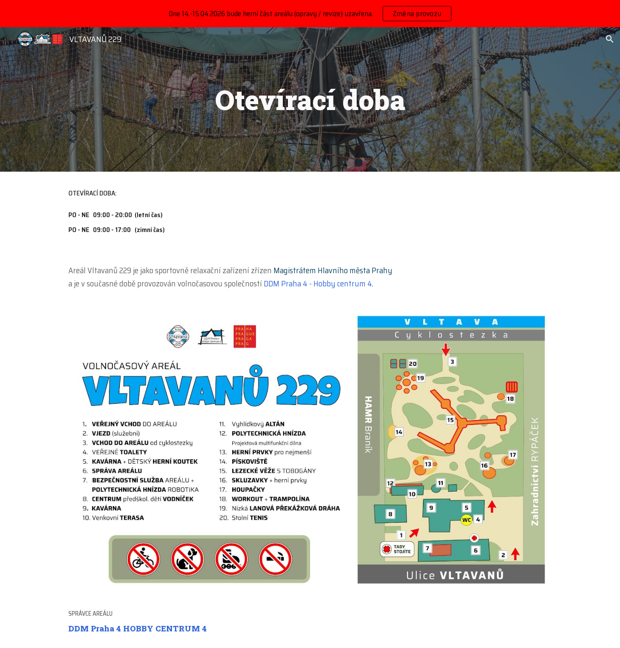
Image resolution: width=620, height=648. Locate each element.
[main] (310, 99)
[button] (610, 39)
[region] (310, 13)
